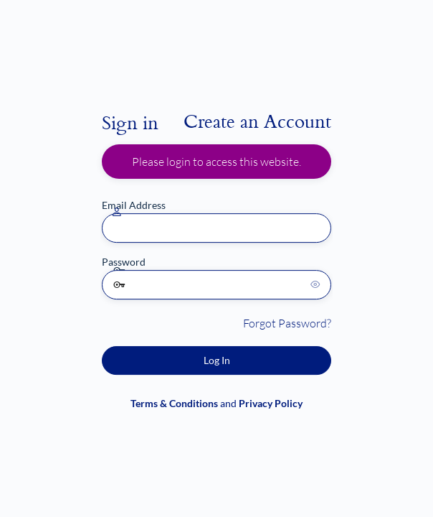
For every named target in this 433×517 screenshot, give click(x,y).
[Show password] (317, 284)
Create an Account (257, 120)
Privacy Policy (271, 403)
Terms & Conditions (174, 403)
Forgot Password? (287, 323)
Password (124, 262)
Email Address (134, 205)
